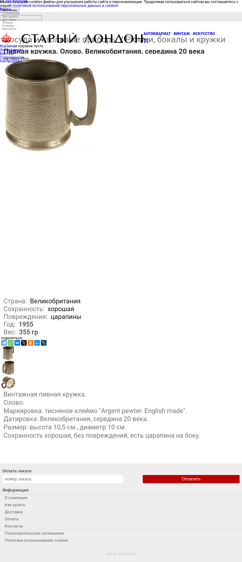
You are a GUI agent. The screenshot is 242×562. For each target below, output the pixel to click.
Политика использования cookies (36, 540)
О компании (11, 13)
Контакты (9, 28)
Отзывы (8, 25)
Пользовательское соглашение (34, 533)
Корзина (7, 46)
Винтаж (6, 53)
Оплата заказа (16, 470)
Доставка (9, 19)
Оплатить (191, 479)
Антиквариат (11, 50)
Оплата (7, 22)
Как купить (10, 16)
